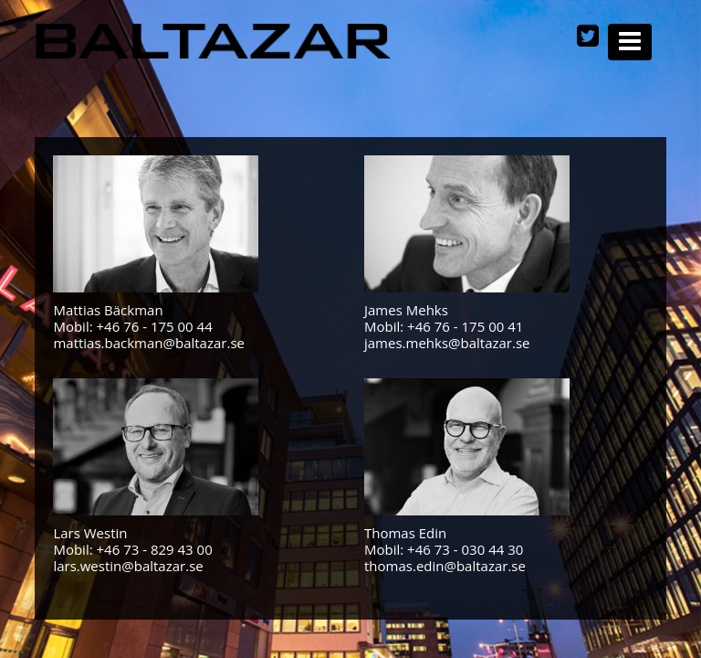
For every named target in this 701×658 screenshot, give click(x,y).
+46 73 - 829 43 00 (155, 549)
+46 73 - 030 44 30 (465, 549)
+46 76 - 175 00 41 (465, 326)
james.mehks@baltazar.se (447, 343)
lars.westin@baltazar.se (128, 566)
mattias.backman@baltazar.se (149, 343)
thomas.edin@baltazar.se (445, 566)
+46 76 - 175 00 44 (155, 326)
